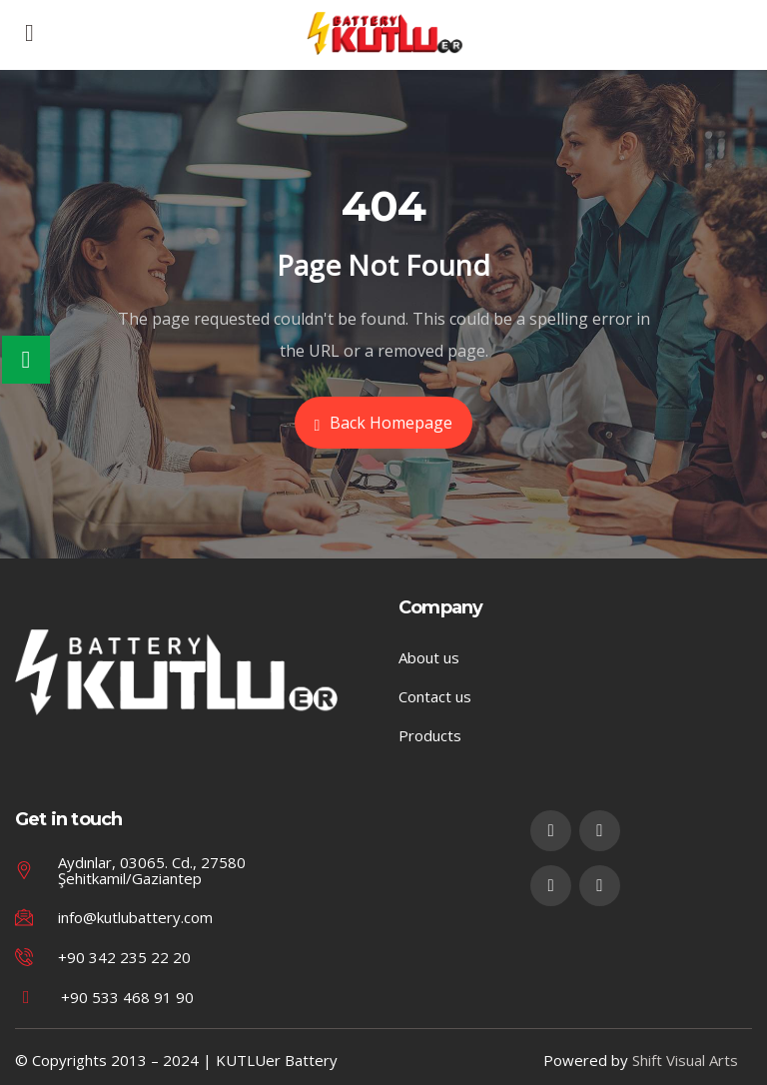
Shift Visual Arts (685, 1060)
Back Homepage (384, 423)
